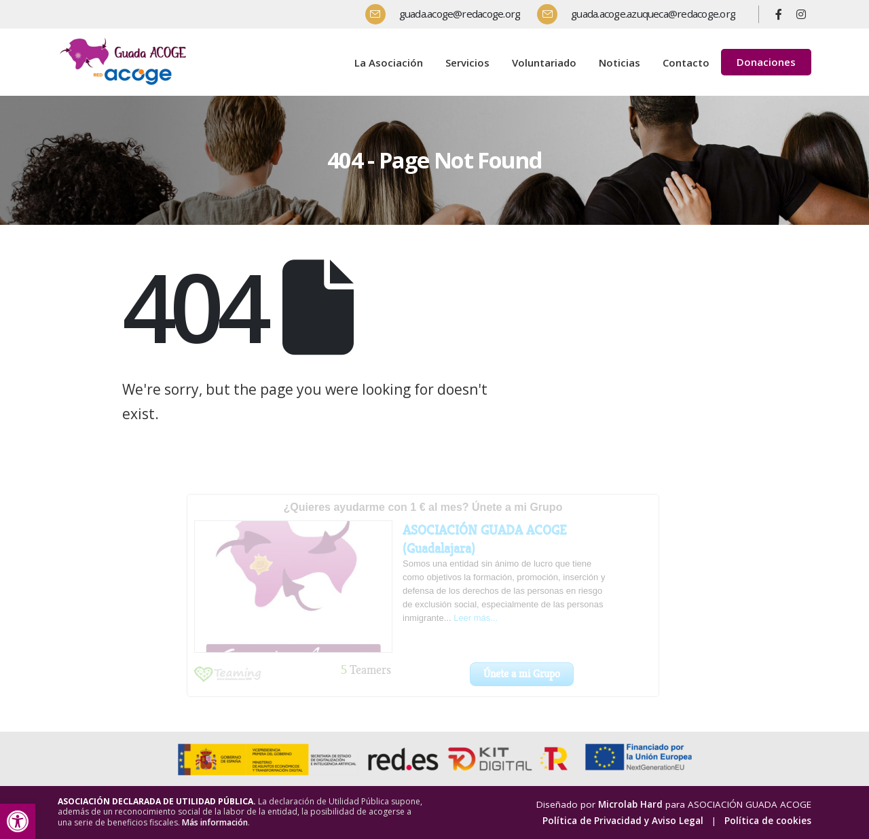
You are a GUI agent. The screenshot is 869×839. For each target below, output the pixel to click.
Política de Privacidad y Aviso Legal (622, 821)
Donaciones (766, 62)
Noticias (619, 62)
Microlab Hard (630, 804)
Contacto (686, 62)
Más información (215, 822)
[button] (17, 821)
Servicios (467, 62)
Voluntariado (544, 62)
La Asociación (388, 62)
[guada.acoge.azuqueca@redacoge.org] (641, 14)
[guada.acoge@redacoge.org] (448, 14)
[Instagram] (801, 14)
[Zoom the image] (125, 40)
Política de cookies (767, 821)
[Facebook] (778, 14)
